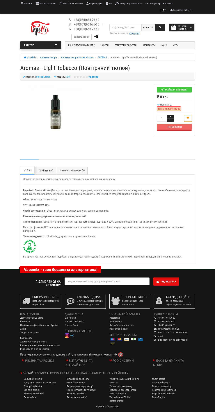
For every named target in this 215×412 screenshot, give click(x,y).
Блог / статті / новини (71, 3)
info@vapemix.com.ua (168, 328)
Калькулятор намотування (159, 3)
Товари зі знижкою (74, 321)
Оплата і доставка (46, 3)
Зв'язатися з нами (118, 328)
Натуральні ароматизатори (122, 390)
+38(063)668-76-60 (86, 24)
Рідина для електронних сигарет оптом (40, 345)
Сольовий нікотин (33, 378)
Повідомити (174, 127)
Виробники (70, 317)
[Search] (160, 27)
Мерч (175, 45)
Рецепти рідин (94, 3)
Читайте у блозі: (36, 373)
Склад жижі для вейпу (78, 378)
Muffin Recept (158, 378)
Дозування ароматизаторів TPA (40, 382)
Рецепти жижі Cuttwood (164, 390)
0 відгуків (93, 76)
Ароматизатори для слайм (33, 341)
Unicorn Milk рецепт (161, 382)
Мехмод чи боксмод (34, 393)
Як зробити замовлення (121, 325)
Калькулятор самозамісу (128, 3)
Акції (164, 45)
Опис (27, 170)
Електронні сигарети (125, 45)
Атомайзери (149, 45)
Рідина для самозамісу (120, 386)
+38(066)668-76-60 (86, 20)
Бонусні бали (71, 325)
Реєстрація (114, 317)
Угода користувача (29, 332)
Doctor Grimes (116, 401)
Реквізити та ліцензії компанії (35, 349)
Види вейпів (30, 397)
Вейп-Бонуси (158, 397)
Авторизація (115, 321)
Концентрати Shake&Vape (81, 45)
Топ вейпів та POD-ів (119, 397)
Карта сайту (26, 338)
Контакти (26, 3)
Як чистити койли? (76, 393)
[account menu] (181, 10)
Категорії (40, 45)
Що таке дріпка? (32, 390)
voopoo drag (134, 33)
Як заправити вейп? (77, 397)
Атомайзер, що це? (76, 382)
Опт (109, 3)
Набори (105, 45)
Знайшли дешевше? (174, 89)
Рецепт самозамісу (161, 386)
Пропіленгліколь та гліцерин (81, 390)
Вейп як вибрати (117, 393)
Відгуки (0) (45, 170)
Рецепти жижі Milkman (163, 393)
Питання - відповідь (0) (72, 170)
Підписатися (166, 281)
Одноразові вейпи (33, 386)
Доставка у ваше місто (31, 317)
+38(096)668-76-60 (86, 29)
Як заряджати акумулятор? (80, 386)
